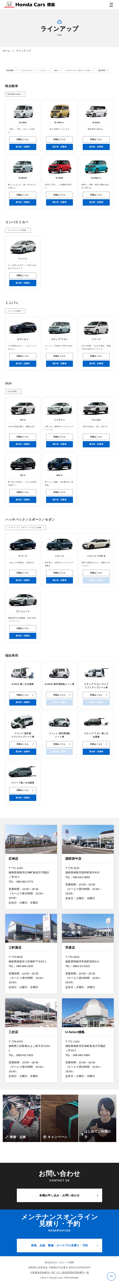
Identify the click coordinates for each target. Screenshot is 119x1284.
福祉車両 (10, 76)
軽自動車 (10, 70)
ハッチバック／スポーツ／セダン (81, 70)
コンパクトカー (28, 70)
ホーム (6, 50)
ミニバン (45, 70)
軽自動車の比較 (14, 100)
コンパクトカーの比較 (16, 238)
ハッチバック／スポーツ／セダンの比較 (24, 539)
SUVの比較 (12, 401)
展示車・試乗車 (22, 153)
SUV (58, 70)
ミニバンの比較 (14, 319)
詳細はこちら (22, 145)
